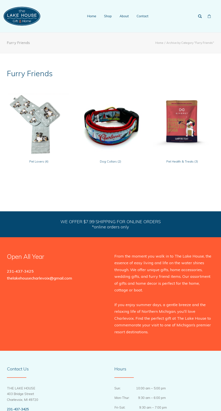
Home (159, 42)
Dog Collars (110, 161)
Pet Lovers (38, 161)
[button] (39, 124)
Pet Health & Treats (182, 161)
